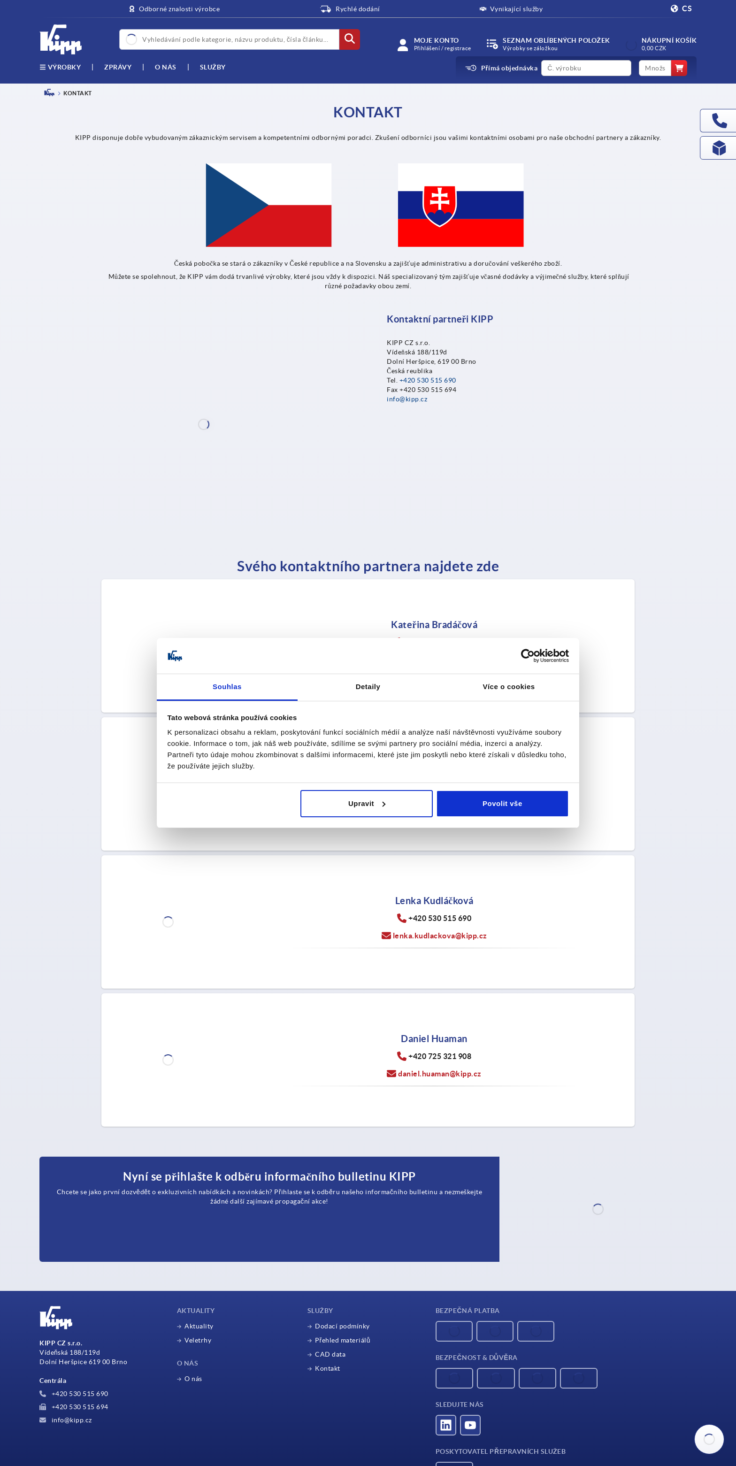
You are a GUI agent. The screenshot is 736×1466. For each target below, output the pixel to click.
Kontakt (327, 1368)
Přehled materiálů (342, 1340)
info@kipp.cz (65, 1420)
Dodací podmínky (342, 1326)
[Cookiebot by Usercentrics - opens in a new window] (528, 656)
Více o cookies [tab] (509, 687)
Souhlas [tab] (227, 687)
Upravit (366, 803)
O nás (165, 67)
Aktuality (199, 1326)
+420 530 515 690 (427, 380)
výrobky (60, 67)
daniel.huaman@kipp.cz (440, 1073)
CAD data (330, 1354)
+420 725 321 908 (439, 1056)
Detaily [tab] (368, 687)
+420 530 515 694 (73, 1407)
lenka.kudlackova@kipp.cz (440, 935)
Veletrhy (197, 1340)
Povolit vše (502, 803)
